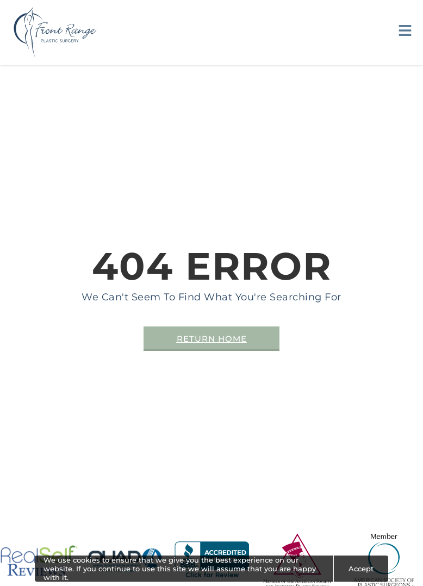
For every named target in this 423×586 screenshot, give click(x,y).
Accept (361, 568)
